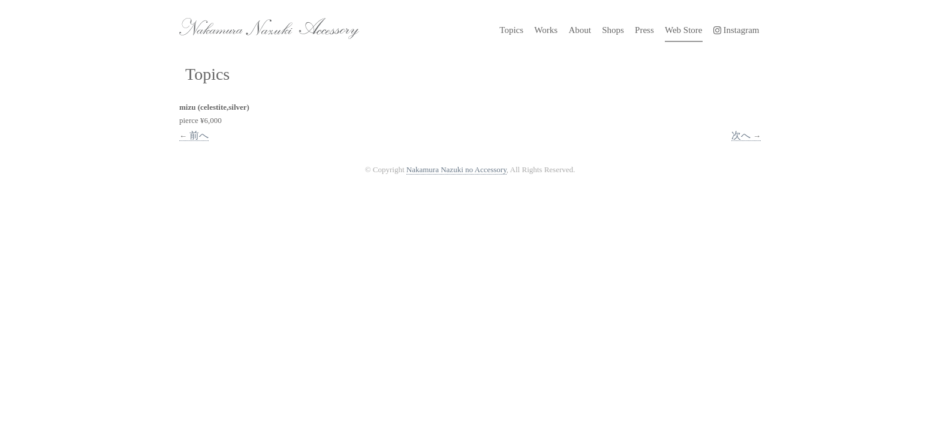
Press (644, 30)
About (579, 30)
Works (546, 30)
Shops (613, 30)
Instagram (736, 30)
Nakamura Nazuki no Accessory (263, 24)
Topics (511, 30)
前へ (194, 135)
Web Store (684, 30)
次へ (746, 135)
